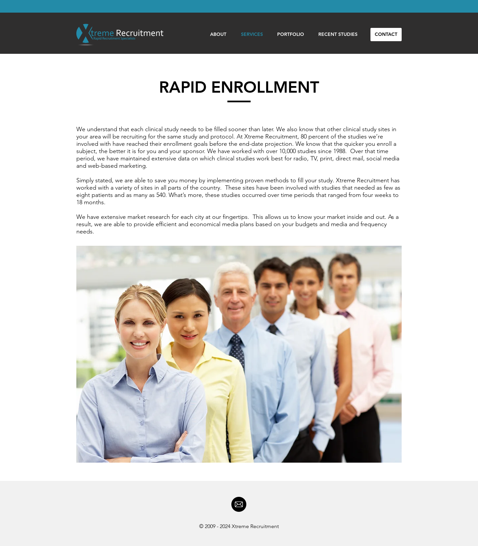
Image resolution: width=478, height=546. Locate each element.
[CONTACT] (386, 34)
